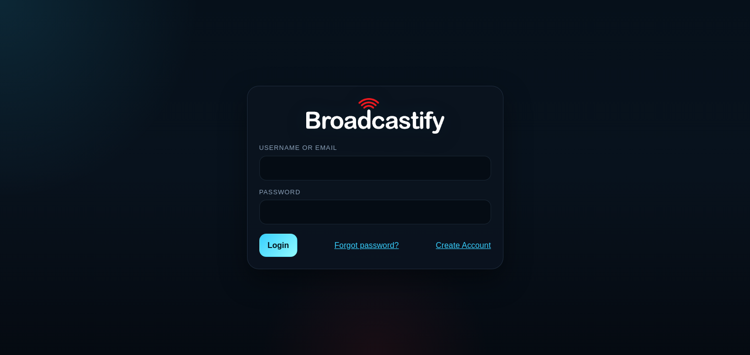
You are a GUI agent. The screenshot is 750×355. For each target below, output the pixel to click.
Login (278, 245)
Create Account (463, 245)
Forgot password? (366, 245)
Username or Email (298, 147)
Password (280, 192)
